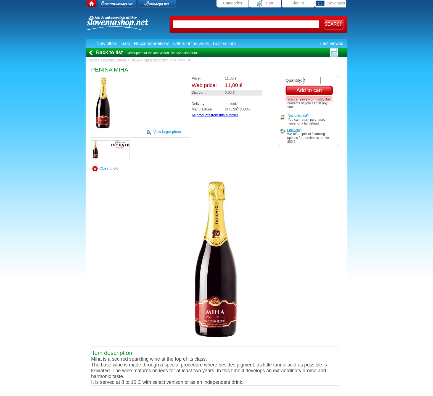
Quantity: (294, 80)
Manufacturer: (202, 109)
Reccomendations (151, 43)
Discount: (199, 92)
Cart (265, 3)
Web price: (204, 85)
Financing (294, 130)
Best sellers (224, 43)
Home (92, 60)
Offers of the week (191, 43)
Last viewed (332, 43)
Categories (232, 3)
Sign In (298, 3)
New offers (106, 43)
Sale (125, 43)
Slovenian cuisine (114, 60)
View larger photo (167, 132)
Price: (196, 78)
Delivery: (198, 104)
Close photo (108, 168)
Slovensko (330, 3)
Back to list (109, 52)
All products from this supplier (215, 115)
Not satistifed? (298, 116)
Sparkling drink (155, 60)
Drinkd (135, 60)
